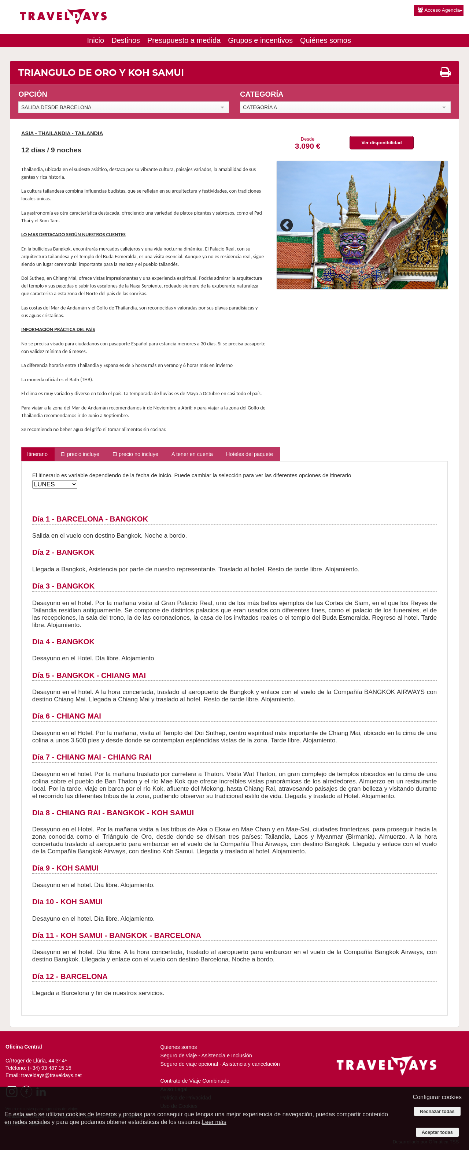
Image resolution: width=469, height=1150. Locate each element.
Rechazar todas (437, 1111)
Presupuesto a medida (184, 40)
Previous (287, 225)
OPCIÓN (32, 94)
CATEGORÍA (262, 94)
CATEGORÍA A (260, 107)
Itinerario (37, 454)
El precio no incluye (135, 454)
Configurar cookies (437, 1097)
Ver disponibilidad (381, 142)
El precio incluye (80, 454)
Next (436, 225)
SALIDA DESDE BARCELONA (56, 107)
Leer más (214, 1122)
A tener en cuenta (192, 454)
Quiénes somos (325, 40)
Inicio (95, 40)
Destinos (125, 40)
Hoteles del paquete (249, 454)
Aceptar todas (437, 1132)
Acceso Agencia (439, 10)
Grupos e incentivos (260, 40)
